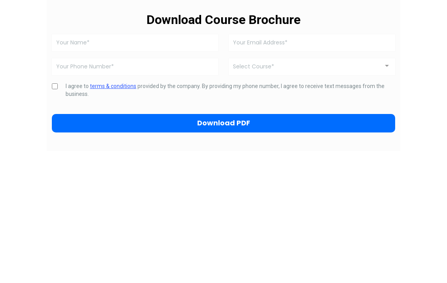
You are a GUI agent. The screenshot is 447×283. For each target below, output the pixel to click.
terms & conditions (113, 86)
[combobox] (312, 66)
